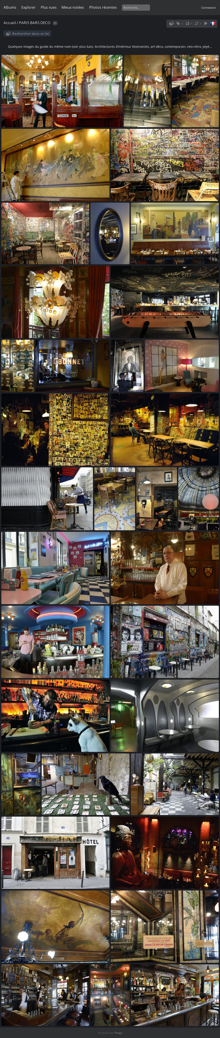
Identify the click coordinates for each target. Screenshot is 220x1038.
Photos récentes (103, 7)
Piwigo (118, 1033)
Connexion (208, 8)
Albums (10, 7)
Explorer (28, 7)
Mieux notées (73, 7)
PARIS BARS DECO (34, 22)
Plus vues (49, 7)
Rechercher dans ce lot (30, 33)
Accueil (10, 22)
